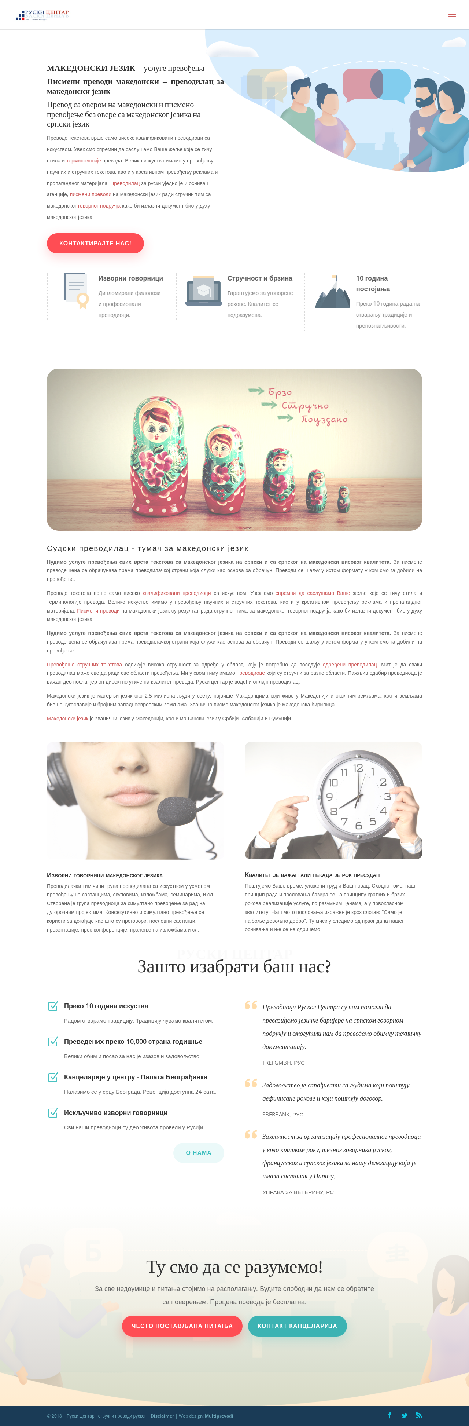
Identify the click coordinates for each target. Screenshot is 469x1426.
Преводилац (125, 183)
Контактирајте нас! (96, 243)
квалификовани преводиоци (175, 592)
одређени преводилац (350, 664)
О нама (198, 1153)
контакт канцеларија (297, 1326)
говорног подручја (99, 205)
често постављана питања (182, 1326)
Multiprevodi (219, 1416)
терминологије (83, 160)
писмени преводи (90, 194)
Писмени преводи (98, 610)
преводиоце (251, 672)
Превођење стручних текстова (84, 664)
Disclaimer (162, 1416)
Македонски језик (68, 718)
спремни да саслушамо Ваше (311, 592)
